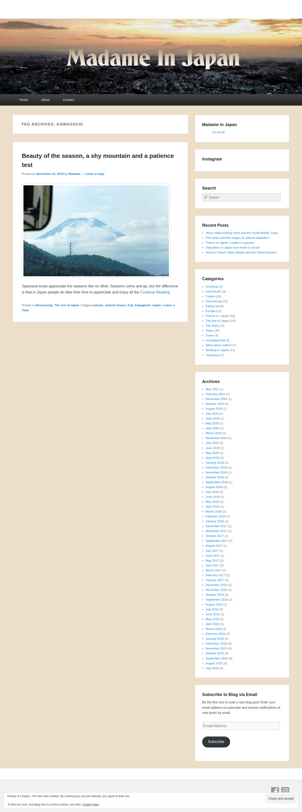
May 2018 (212, 501)
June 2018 (213, 497)
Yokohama (213, 355)
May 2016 (212, 619)
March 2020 (214, 433)
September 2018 (217, 482)
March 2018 (214, 511)
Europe (210, 311)
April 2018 (212, 506)
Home (23, 100)
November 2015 (216, 648)
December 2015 (216, 643)
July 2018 (212, 492)
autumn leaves (115, 305)
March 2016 (214, 629)
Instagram (285, 791)
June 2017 (213, 555)
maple (156, 305)
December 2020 (216, 399)
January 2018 (215, 521)
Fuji (130, 305)
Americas (212, 286)
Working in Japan (217, 350)
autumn (97, 305)
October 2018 (215, 477)
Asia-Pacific (213, 291)
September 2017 (217, 540)
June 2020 (213, 418)
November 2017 (216, 531)
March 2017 (214, 570)
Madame (75, 174)
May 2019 (212, 453)
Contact (68, 100)
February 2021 (215, 394)
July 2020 (212, 413)
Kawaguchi (143, 305)
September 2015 (217, 658)
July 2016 (212, 609)
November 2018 (216, 472)
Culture (210, 296)
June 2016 (213, 614)
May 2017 (212, 560)
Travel (210, 335)
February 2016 (215, 634)
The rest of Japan (66, 305)
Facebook (218, 132)
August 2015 (214, 663)
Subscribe (216, 742)
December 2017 (216, 526)
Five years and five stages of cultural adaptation (237, 238)
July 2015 (212, 668)
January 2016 (215, 638)
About (45, 100)
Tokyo (209, 330)
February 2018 (215, 516)
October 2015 (215, 653)
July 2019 (212, 443)
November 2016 (216, 590)
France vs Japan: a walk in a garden (230, 242)
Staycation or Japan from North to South (232, 247)
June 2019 (213, 448)
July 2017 (212, 550)
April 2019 (212, 457)
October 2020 (215, 404)
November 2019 (216, 438)
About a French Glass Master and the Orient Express (241, 252)
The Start (212, 325)
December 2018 (216, 467)
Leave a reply (94, 174)
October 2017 (215, 536)
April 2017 (212, 565)
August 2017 (214, 545)
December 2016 (216, 585)
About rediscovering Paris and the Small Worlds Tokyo (242, 233)
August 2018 (214, 487)
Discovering (44, 305)
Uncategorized (215, 340)
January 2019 (215, 462)
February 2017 (215, 575)
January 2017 (215, 580)
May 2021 (212, 389)
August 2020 (214, 408)
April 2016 (212, 624)
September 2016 (217, 599)
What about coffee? (219, 345)
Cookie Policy (90, 804)
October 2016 (215, 594)
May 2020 (212, 423)
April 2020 (212, 428)
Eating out (212, 306)
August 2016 (214, 604)
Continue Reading (155, 292)
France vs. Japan (217, 316)
